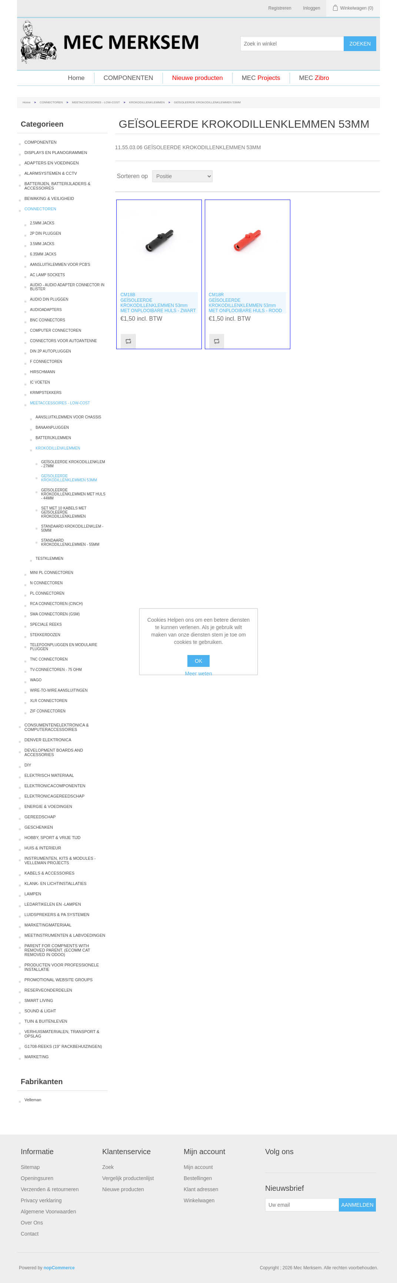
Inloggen (311, 8)
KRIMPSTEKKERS (45, 393)
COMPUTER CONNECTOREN (55, 330)
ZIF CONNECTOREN (48, 711)
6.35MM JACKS (43, 254)
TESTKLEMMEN (49, 559)
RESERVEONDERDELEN (48, 990)
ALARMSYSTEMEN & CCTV (50, 173)
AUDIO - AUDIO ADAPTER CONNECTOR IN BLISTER (67, 287)
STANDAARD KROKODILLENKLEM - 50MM (72, 528)
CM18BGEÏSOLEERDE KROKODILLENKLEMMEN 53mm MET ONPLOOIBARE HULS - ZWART (158, 302)
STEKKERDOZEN (45, 635)
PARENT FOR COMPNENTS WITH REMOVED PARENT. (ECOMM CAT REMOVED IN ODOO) (57, 950)
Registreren (279, 8)
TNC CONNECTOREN (48, 659)
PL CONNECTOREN (47, 593)
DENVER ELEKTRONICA (47, 740)
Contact (30, 1234)
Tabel (360, 176)
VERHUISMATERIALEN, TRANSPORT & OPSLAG (61, 1033)
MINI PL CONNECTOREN (51, 573)
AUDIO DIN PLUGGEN (49, 299)
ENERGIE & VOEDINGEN (48, 806)
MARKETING (36, 1057)
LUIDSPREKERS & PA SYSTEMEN (56, 914)
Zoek (108, 1167)
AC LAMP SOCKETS (47, 275)
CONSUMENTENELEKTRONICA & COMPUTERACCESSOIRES (56, 727)
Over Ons (32, 1223)
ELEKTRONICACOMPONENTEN (54, 786)
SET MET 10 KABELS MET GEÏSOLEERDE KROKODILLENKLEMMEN (63, 512)
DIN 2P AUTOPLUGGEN (50, 351)
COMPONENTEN (128, 77)
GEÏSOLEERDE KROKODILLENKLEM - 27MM (73, 464)
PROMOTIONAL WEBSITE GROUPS (58, 980)
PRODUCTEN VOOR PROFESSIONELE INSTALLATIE (61, 967)
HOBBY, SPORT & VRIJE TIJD (52, 837)
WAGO (35, 680)
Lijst (373, 176)
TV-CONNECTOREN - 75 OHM (56, 670)
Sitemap (30, 1167)
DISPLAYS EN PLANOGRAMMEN (55, 152)
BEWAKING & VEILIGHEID (49, 198)
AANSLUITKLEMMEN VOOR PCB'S (60, 265)
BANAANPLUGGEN (52, 427)
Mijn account (198, 1167)
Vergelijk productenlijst (128, 1178)
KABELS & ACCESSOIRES (49, 873)
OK (198, 661)
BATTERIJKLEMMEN (53, 438)
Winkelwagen (199, 1200)
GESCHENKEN (38, 827)
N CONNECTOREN (46, 583)
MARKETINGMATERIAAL (47, 925)
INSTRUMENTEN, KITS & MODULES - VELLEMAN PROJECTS (60, 860)
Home (76, 77)
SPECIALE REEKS (46, 624)
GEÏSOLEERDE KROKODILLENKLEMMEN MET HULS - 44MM (73, 494)
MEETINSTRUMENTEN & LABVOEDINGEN (64, 935)
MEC (261, 77)
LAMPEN (32, 894)
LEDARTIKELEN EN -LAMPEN (52, 904)
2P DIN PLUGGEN (45, 233)
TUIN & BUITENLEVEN (45, 1021)
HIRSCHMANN (42, 372)
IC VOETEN (40, 382)
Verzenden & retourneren (50, 1189)
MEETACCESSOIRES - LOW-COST (96, 102)
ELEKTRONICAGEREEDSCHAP (54, 796)
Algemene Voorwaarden (48, 1211)
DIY (27, 765)
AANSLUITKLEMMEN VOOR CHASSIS (68, 417)
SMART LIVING (38, 1000)
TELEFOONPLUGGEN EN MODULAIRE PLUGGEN (63, 647)
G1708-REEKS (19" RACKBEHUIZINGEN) (63, 1046)
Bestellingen (198, 1178)
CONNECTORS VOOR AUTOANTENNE (63, 341)
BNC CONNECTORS (47, 320)
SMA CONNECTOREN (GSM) (55, 614)
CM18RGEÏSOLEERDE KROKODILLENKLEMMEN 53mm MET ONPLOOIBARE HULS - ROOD (245, 302)
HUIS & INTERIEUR (42, 848)
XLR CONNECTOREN (48, 701)
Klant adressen (201, 1189)
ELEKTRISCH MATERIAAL (49, 775)
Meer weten (198, 673)
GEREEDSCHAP (40, 817)
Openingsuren (37, 1178)
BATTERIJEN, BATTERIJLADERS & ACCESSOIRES (57, 185)
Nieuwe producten (197, 77)
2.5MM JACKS (42, 223)
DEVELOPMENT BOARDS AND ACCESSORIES (53, 752)
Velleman (32, 1099)
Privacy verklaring (41, 1200)
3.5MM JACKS (42, 244)
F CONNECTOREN (46, 362)
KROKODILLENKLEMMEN (146, 102)
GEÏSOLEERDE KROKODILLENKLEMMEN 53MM (69, 478)
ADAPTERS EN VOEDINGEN (51, 163)
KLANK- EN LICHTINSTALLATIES (55, 883)
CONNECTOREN (51, 102)
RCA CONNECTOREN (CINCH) (56, 604)
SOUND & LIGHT (40, 1011)
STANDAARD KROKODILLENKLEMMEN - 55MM (70, 542)
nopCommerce (59, 1267)
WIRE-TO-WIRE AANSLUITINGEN (58, 690)
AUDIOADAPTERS (46, 310)
